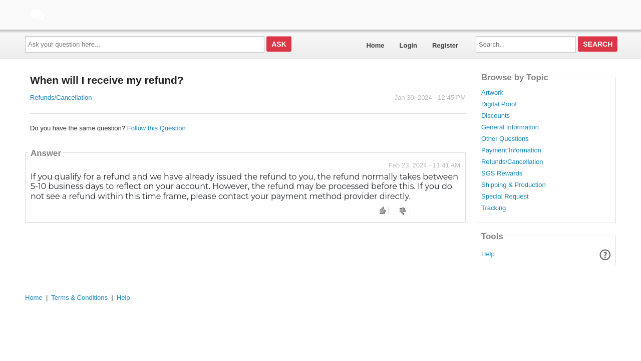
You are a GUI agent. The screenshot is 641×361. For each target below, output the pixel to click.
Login (408, 45)
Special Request (505, 196)
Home (375, 45)
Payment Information (511, 150)
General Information (510, 127)
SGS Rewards (501, 173)
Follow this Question (156, 128)
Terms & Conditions (79, 297)
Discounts (495, 115)
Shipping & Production (513, 185)
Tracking (493, 208)
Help (488, 254)
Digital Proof (499, 104)
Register (445, 45)
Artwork (492, 92)
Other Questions (505, 138)
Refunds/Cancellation (61, 97)
